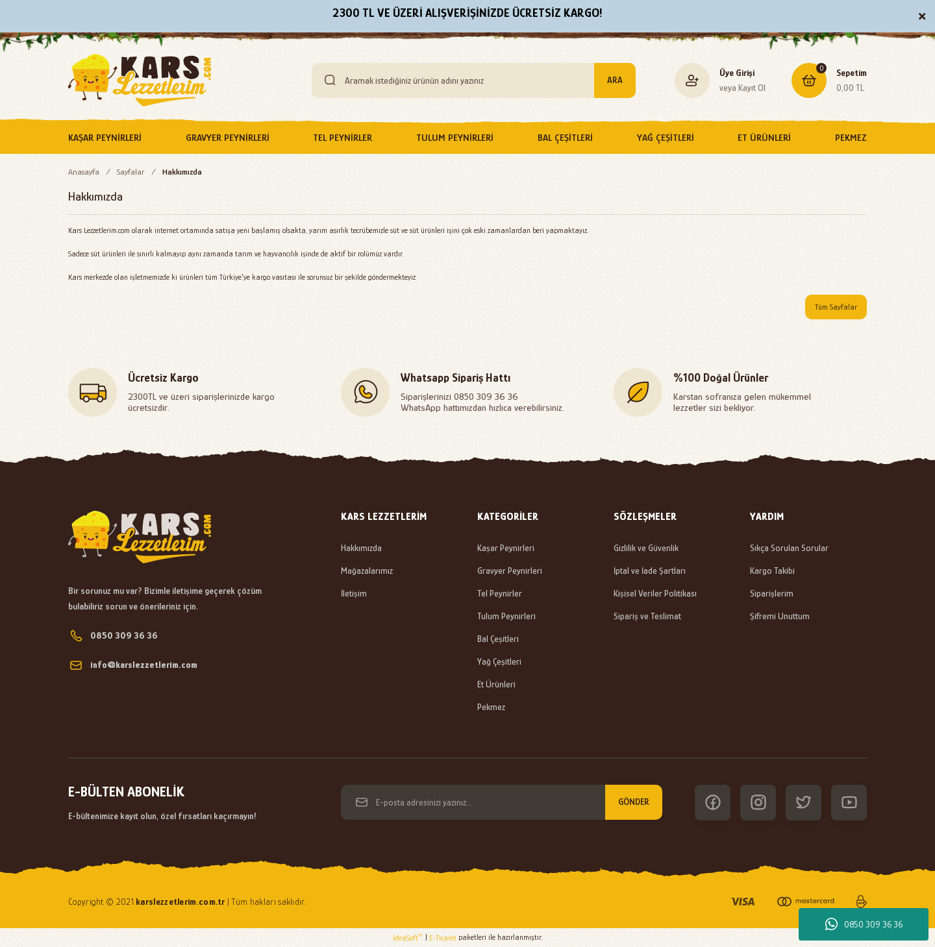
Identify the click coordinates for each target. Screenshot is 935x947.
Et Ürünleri (496, 684)
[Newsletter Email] (501, 802)
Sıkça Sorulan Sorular (789, 548)
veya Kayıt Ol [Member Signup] (742, 87)
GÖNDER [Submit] (633, 801)
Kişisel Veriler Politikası (655, 593)
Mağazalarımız (367, 570)
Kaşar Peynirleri (505, 548)
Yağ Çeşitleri (499, 661)
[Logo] (139, 80)
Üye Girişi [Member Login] (736, 73)
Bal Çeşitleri (498, 638)
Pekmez (491, 707)
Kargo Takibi (772, 570)
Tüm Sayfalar (836, 307)
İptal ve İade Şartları (650, 570)
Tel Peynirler (499, 593)
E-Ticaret (442, 937)
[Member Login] (692, 80)
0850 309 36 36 (864, 924)
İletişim (354, 593)
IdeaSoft (408, 937)
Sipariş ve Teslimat (647, 616)
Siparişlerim (771, 593)
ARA (615, 80)
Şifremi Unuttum (780, 616)
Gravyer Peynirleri (509, 570)
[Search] (474, 80)
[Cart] (829, 80)
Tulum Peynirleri (506, 616)
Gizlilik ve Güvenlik (646, 548)
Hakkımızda (361, 548)
